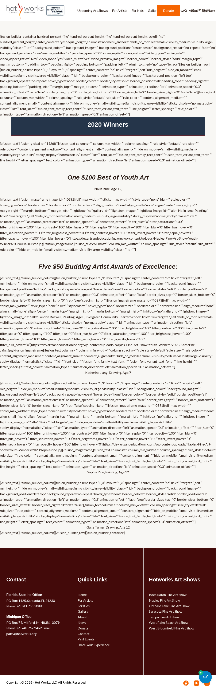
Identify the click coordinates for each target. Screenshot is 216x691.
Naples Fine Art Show (164, 600)
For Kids (138, 10)
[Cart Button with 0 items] (205, 680)
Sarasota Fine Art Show (165, 611)
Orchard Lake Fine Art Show (169, 606)
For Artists (119, 10)
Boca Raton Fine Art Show (167, 595)
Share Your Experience (94, 645)
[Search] (185, 10)
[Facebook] (186, 683)
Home (82, 595)
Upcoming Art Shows (92, 10)
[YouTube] (196, 683)
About (82, 617)
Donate (168, 10)
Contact (83, 634)
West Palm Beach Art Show (168, 622)
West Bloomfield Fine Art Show (171, 628)
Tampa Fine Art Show (164, 617)
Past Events (86, 639)
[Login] (192, 10)
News (82, 622)
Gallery (153, 10)
